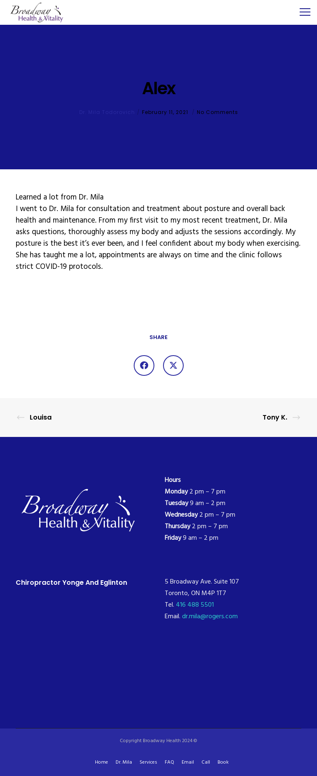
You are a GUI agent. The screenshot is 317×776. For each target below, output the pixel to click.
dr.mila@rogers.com (210, 616)
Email (188, 762)
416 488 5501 (195, 605)
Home (101, 762)
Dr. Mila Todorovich (107, 112)
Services (148, 762)
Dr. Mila (124, 762)
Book (223, 762)
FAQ (169, 762)
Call (205, 762)
